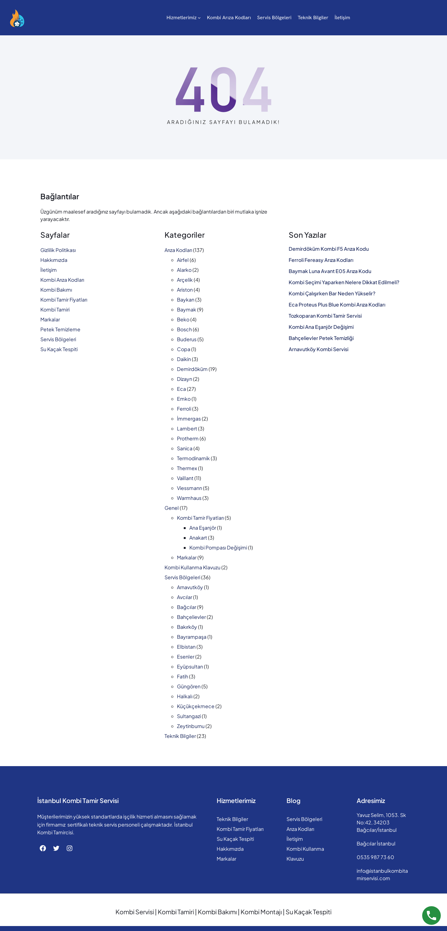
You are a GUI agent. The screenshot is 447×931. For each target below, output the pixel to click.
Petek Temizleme (60, 329)
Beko (183, 319)
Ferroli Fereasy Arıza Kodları (321, 260)
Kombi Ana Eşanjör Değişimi (321, 326)
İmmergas (189, 418)
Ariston (185, 289)
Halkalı (184, 696)
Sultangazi (189, 716)
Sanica (184, 448)
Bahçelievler (191, 617)
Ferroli (184, 408)
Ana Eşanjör (202, 527)
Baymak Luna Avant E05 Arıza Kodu (330, 271)
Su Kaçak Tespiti (59, 349)
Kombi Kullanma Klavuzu (192, 567)
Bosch (184, 329)
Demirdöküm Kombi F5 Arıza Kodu (329, 248)
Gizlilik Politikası (58, 250)
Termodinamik (193, 458)
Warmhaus (189, 498)
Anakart (198, 537)
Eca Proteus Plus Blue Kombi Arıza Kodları (337, 304)
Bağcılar (186, 607)
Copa (183, 349)
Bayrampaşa (191, 636)
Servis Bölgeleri (58, 339)
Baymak (186, 309)
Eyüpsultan (190, 666)
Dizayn (184, 379)
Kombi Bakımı (56, 289)
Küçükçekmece (195, 706)
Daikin (184, 359)
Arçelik (185, 279)
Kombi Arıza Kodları (62, 279)
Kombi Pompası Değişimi (218, 547)
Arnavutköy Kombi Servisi (318, 349)
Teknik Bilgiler (180, 736)
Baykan (185, 299)
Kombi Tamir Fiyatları (63, 299)
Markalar (50, 319)
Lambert (187, 428)
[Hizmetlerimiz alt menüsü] (170, 17)
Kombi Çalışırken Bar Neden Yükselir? (332, 293)
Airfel (183, 260)
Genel (172, 508)
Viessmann (189, 488)
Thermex (187, 468)
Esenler (185, 656)
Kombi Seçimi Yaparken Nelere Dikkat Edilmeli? (344, 282)
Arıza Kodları (178, 250)
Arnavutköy (190, 587)
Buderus (186, 339)
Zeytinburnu (191, 726)
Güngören (189, 686)
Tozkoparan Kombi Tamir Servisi (325, 315)
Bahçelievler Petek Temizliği (321, 338)
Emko (184, 398)
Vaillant (185, 478)
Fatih (182, 676)
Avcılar (184, 597)
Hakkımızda (53, 260)
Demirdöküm (192, 369)
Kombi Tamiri (55, 309)
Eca (181, 389)
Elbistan (186, 646)
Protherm (188, 438)
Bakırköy (187, 627)
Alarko (184, 270)
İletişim (48, 270)
